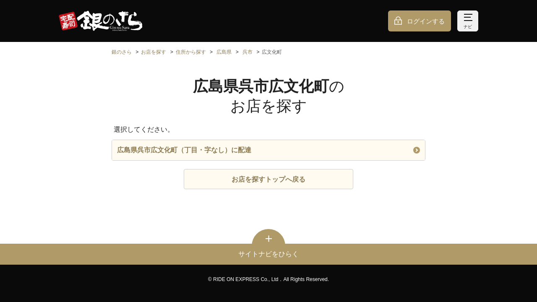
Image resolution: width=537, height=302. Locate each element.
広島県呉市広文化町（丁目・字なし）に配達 (268, 150)
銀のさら (122, 52)
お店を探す (153, 52)
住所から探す (191, 52)
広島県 (224, 52)
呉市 (247, 52)
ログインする (426, 21)
